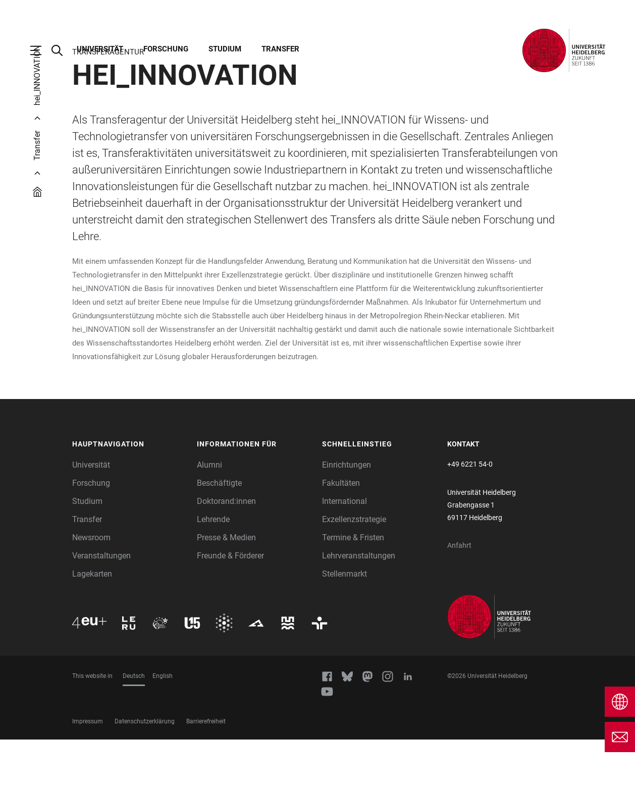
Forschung (165, 48)
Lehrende (213, 575)
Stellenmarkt (344, 629)
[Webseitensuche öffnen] (62, 50)
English (162, 731)
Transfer (280, 48)
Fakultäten (341, 538)
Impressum (87, 776)
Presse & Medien (226, 593)
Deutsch (134, 731)
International (344, 556)
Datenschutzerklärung (145, 776)
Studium (224, 48)
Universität (100, 48)
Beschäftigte (219, 538)
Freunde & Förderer (230, 611)
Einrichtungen (346, 520)
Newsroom (91, 593)
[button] (129, 500)
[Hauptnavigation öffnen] (40, 50)
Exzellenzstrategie (354, 575)
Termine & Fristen (353, 593)
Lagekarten (92, 629)
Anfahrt (459, 601)
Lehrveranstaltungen (358, 611)
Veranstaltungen (101, 611)
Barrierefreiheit (206, 776)
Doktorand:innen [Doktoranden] (226, 556)
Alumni (209, 520)
